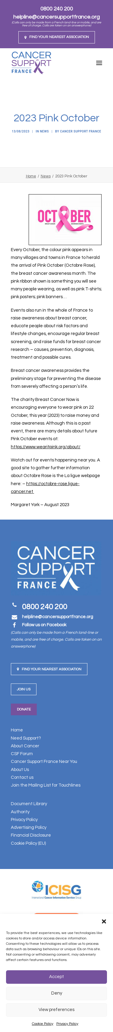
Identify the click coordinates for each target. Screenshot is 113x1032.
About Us (20, 769)
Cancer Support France (80, 131)
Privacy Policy (67, 1024)
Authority (20, 812)
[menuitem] (56, 37)
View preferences (56, 1009)
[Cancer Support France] (31, 63)
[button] (104, 921)
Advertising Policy (28, 827)
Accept (56, 976)
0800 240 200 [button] (44, 607)
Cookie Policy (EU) (28, 843)
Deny (56, 993)
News (44, 131)
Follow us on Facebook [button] (44, 625)
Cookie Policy (42, 1024)
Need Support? (26, 738)
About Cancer (25, 746)
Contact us (22, 777)
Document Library (29, 804)
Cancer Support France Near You (44, 761)
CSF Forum (22, 754)
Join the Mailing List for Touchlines (45, 785)
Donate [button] (24, 709)
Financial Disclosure (31, 835)
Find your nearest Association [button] (49, 669)
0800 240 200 (56, 9)
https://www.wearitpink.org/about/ (45, 447)
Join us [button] (23, 689)
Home (31, 176)
